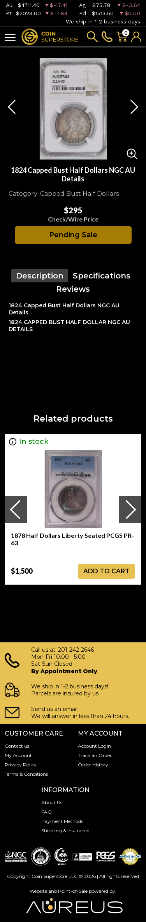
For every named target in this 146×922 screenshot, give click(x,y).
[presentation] (16, 509)
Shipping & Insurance (65, 830)
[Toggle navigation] (10, 37)
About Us (51, 802)
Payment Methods (62, 821)
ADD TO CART (106, 571)
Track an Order (95, 755)
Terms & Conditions (26, 774)
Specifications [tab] (101, 275)
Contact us (17, 746)
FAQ (46, 812)
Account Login (94, 746)
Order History (93, 765)
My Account (18, 755)
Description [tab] (39, 275)
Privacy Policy (21, 765)
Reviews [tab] (73, 289)
